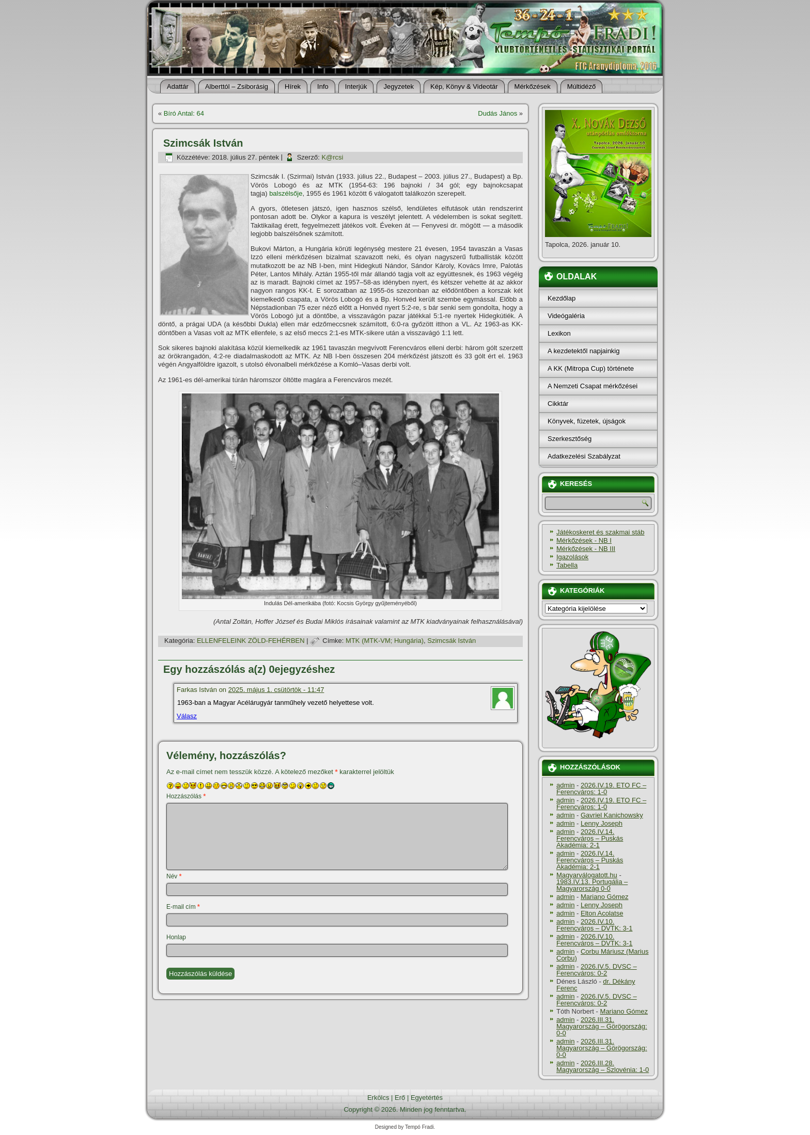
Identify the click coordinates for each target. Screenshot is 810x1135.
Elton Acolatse (602, 913)
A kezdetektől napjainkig (583, 351)
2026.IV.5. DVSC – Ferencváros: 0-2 (596, 970)
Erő (400, 1097)
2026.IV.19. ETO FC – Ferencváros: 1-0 (601, 788)
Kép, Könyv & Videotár (464, 86)
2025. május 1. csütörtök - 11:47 (276, 689)
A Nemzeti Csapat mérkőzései (592, 386)
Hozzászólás (186, 796)
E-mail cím (183, 906)
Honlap (176, 937)
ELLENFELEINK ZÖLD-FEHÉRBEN (251, 640)
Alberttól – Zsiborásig (236, 86)
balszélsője (285, 193)
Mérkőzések (533, 86)
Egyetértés (427, 1097)
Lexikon (559, 333)
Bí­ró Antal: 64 (184, 113)
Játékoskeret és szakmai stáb (600, 532)
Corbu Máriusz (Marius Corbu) (602, 955)
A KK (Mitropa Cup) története (591, 368)
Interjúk (356, 86)
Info (323, 86)
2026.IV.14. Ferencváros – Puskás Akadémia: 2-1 (589, 838)
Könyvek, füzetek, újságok (587, 421)
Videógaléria (566, 316)
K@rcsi (332, 157)
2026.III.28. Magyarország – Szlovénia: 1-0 (602, 1066)
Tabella (567, 565)
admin (565, 785)
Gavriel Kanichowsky (612, 815)
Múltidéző (581, 86)
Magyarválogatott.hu (586, 875)
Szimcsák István (451, 640)
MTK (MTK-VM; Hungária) (385, 640)
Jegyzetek (398, 86)
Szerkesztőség (569, 439)
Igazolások (572, 557)
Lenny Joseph (601, 823)
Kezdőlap (561, 298)
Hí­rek (293, 86)
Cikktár (558, 403)
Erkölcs (378, 1097)
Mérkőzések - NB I (584, 540)
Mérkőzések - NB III (585, 549)
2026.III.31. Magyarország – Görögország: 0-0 (601, 1026)
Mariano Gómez (604, 897)
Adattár (178, 86)
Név (173, 876)
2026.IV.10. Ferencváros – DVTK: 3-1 (594, 925)
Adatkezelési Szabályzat (584, 456)
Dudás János (497, 113)
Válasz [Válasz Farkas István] (187, 716)
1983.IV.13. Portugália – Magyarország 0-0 (592, 885)
